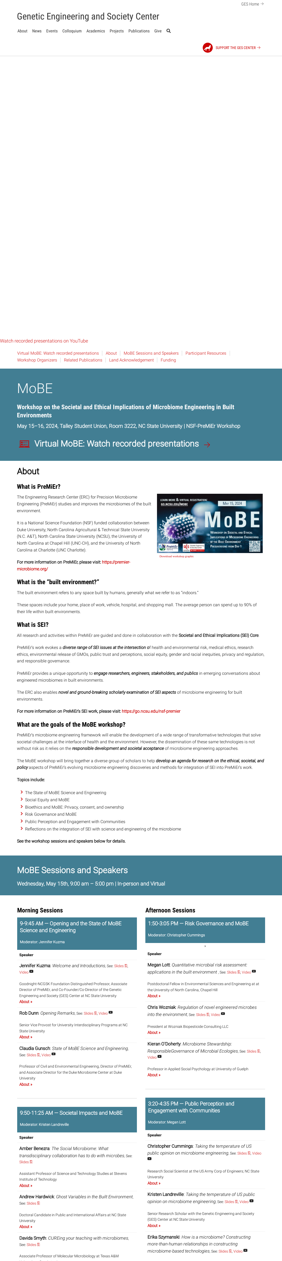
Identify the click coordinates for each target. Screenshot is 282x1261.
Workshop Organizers (37, 78)
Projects (117, 30)
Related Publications (83, 78)
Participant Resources (206, 72)
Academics (95, 30)
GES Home (253, 4)
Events (52, 30)
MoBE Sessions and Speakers (151, 72)
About (22, 30)
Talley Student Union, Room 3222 (98, 145)
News (36, 30)
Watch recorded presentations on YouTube (44, 59)
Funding (168, 78)
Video (26, 691)
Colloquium (72, 30)
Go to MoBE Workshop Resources (191, 1247)
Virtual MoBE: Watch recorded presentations (58, 72)
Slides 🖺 (120, 685)
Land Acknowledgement (131, 78)
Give (158, 30)
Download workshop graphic (177, 275)
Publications (139, 30)
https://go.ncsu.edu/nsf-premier (151, 430)
